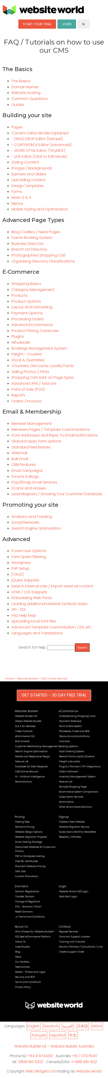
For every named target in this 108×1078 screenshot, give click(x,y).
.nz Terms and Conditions (30, 916)
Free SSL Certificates (26, 861)
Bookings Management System (39, 348)
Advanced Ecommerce (32, 324)
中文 (73, 1035)
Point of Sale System (70, 726)
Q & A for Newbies (25, 726)
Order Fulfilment (68, 771)
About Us (21, 926)
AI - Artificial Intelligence (30, 776)
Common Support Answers (74, 936)
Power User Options (28, 550)
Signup (64, 817)
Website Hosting (25, 92)
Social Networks (25, 522)
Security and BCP (25, 977)
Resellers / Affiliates (70, 837)
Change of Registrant (27, 901)
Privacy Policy (23, 987)
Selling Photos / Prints (30, 371)
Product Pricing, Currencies (35, 330)
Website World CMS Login (73, 891)
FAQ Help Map (23, 615)
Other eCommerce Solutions (75, 807)
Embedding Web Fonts (31, 597)
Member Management (31, 423)
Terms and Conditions (28, 982)
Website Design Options (28, 832)
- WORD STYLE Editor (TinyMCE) (38, 150)
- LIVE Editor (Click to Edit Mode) (39, 156)
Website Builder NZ (26, 716)
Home (10, 678)
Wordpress (21, 562)
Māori (97, 1026)
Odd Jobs (20, 871)
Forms (16, 191)
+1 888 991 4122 (84, 1061)
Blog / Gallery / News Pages (35, 232)
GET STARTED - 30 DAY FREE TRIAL (54, 695)
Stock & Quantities (27, 360)
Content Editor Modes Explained (39, 133)
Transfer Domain (24, 896)
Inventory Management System (77, 776)
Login (62, 886)
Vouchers (64, 741)
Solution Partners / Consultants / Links (81, 946)
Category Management (32, 289)
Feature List (21, 761)
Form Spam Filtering (28, 556)
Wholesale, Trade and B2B (74, 731)
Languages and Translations (37, 633)
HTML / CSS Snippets (29, 592)
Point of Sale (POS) (28, 389)
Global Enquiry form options (36, 441)
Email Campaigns (27, 470)
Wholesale (20, 342)
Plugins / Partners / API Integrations (79, 766)
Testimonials (22, 967)
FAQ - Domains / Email (28, 906)
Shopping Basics (26, 283)
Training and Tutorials (72, 941)
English (33, 1026)
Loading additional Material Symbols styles (49, 603)
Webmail (19, 453)
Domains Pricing (24, 827)
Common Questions (29, 98)
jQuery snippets (25, 580)
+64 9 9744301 (40, 1056)
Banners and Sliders (28, 174)
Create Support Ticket (71, 952)
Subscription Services (71, 797)
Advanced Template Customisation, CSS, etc (51, 627)
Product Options (26, 301)
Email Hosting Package (28, 842)
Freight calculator (69, 761)
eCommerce (68, 711)
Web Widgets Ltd (41, 1071)
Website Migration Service (74, 827)
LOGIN (66, 24)
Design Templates (27, 185)
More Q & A (21, 197)
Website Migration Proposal (31, 837)
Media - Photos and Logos (30, 972)
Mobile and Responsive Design (32, 756)
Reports (18, 395)
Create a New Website (72, 822)
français (38, 1035)
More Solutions (23, 781)
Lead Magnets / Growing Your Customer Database (56, 494)
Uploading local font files (33, 621)
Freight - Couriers (26, 354)
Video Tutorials (23, 731)
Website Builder (27, 678)
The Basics (20, 81)
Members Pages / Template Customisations (50, 429)
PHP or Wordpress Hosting (30, 856)
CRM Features (23, 464)
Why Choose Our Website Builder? (34, 931)
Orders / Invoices (26, 401)
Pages (17, 127)
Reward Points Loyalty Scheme (76, 756)
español (57, 1035)
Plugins (17, 336)
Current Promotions (26, 876)
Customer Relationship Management (37, 746)
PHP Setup (20, 568)
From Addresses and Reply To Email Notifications (54, 435)
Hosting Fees (22, 822)
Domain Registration (27, 891)
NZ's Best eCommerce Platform (33, 936)
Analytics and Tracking (31, 516)
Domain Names (25, 87)
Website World (89, 1071)
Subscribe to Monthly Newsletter (77, 832)
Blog (17, 952)
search (83, 24)
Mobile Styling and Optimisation (39, 209)
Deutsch (51, 1026)
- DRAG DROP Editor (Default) (37, 138)
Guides (17, 104)
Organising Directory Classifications (43, 261)
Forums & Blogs (25, 476)
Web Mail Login (68, 896)
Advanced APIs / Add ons (34, 383)
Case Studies (22, 946)
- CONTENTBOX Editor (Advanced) (41, 144)
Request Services (68, 931)
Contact (65, 926)
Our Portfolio (22, 962)
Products (19, 295)
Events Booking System (31, 237)
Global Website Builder (28, 721)
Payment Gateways (70, 721)
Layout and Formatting (31, 307)
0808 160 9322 (30, 1061)
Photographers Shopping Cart (38, 255)
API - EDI (18, 609)
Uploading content (28, 179)
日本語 (82, 1026)
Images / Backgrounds (31, 168)
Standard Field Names (31, 447)
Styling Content (25, 162)
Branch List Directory (29, 249)
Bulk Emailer (22, 741)
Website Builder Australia (72, 1046)
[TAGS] (17, 574)
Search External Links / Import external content (52, 586)
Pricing (20, 817)
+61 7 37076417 (85, 1056)
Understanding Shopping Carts (77, 716)
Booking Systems (68, 746)
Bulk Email (19, 459)
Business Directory (27, 243)
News (18, 957)
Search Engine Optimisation (36, 528)
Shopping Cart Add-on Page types (42, 377)
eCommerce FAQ (25, 736)
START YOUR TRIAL (37, 24)
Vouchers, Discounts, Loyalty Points (42, 365)
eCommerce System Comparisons (78, 791)
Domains (21, 886)
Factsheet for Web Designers (31, 766)
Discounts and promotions (74, 736)
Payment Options (27, 313)
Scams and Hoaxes (28, 488)
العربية (68, 1026)
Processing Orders (27, 319)
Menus (17, 203)
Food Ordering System (71, 751)
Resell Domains (24, 911)
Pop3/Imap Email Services (34, 482)
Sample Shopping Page (73, 786)
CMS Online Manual (54, 678)
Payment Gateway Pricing (30, 866)
